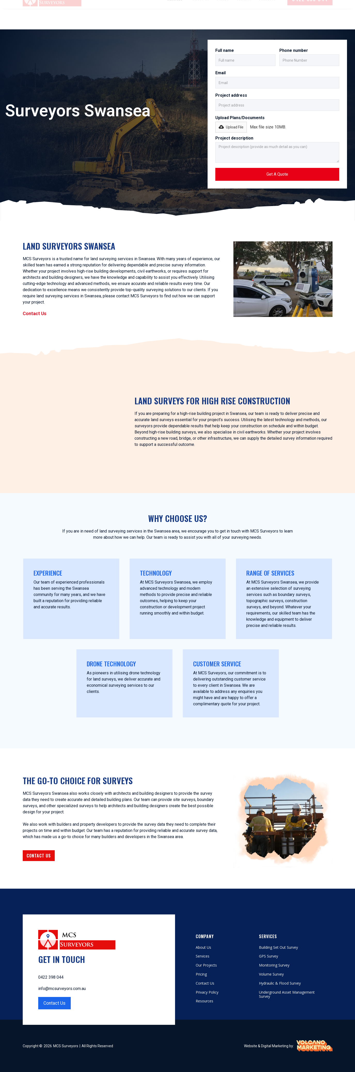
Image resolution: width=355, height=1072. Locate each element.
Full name (224, 50)
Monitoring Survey (274, 965)
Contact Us (34, 313)
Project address (231, 95)
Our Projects (206, 965)
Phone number (293, 50)
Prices (223, 19)
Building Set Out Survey (278, 947)
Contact (243, 19)
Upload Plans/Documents (240, 117)
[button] (176, 20)
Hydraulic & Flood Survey (280, 983)
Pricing (201, 974)
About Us (201, 19)
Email (220, 72)
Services (202, 956)
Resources (204, 1001)
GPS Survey (268, 956)
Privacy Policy (207, 992)
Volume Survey (271, 974)
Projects (267, 19)
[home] (52, 19)
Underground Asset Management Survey (287, 994)
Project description (234, 138)
